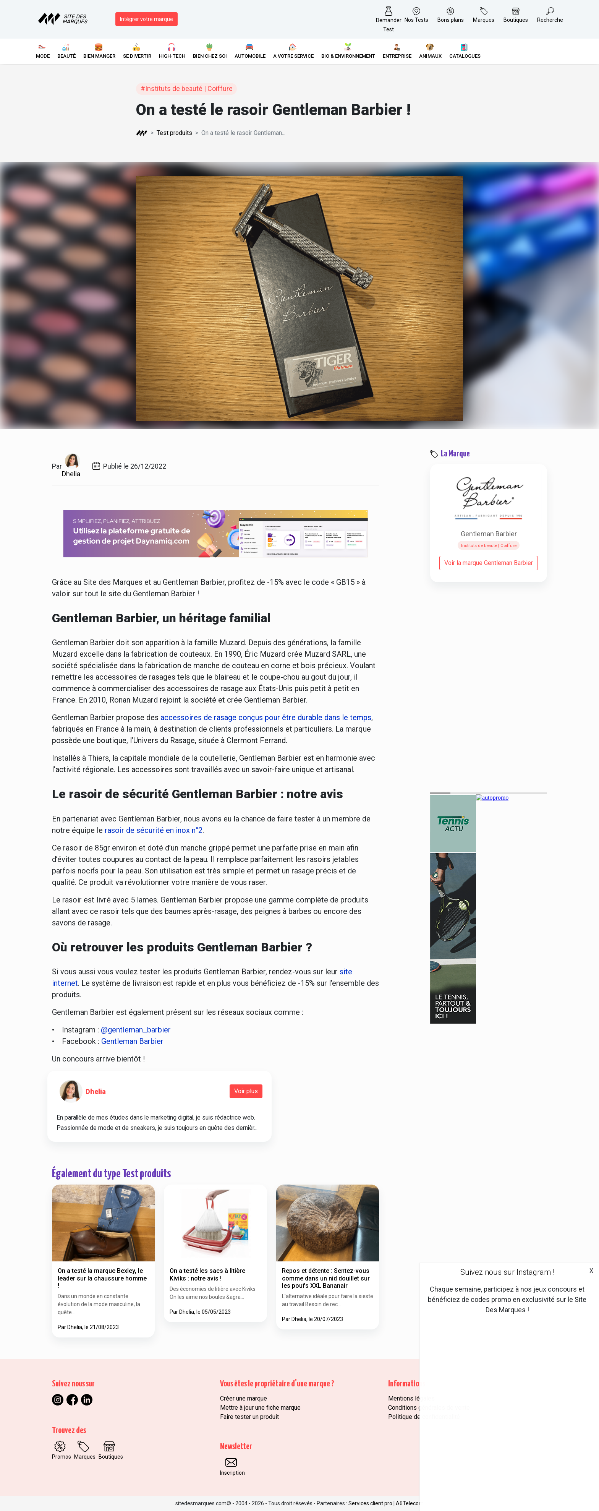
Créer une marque (243, 1398)
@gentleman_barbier (136, 1029)
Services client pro (370, 1503)
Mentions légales (411, 1398)
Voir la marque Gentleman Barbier (488, 562)
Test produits (174, 132)
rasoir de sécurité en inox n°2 (153, 830)
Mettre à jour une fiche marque (260, 1407)
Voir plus (246, 1091)
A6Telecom (410, 1503)
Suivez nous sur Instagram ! (507, 1272)
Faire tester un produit (249, 1416)
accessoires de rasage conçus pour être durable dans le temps (265, 717)
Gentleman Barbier (132, 1041)
